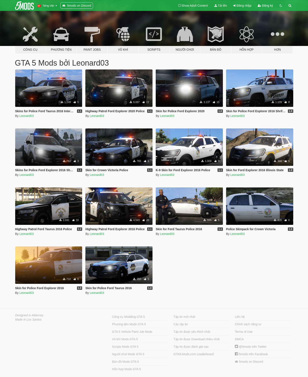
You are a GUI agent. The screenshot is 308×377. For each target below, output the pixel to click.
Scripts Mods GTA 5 (125, 346)
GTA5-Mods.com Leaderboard (193, 354)
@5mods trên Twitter (251, 347)
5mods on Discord (249, 362)
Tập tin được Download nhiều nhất (196, 339)
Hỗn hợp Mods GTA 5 (126, 369)
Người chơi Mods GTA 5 (128, 354)
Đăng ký (265, 5)
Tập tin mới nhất (184, 316)
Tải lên (220, 5)
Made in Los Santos (28, 319)
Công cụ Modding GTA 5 (128, 316)
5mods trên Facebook (251, 354)
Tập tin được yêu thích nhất (191, 331)
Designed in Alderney (29, 315)
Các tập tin (180, 324)
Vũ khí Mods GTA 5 (125, 339)
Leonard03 (26, 116)
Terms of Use (243, 331)
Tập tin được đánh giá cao (191, 346)
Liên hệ (240, 316)
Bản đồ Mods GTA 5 (125, 361)
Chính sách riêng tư (248, 324)
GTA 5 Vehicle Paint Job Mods (132, 331)
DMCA (239, 339)
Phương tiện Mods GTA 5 (129, 324)
